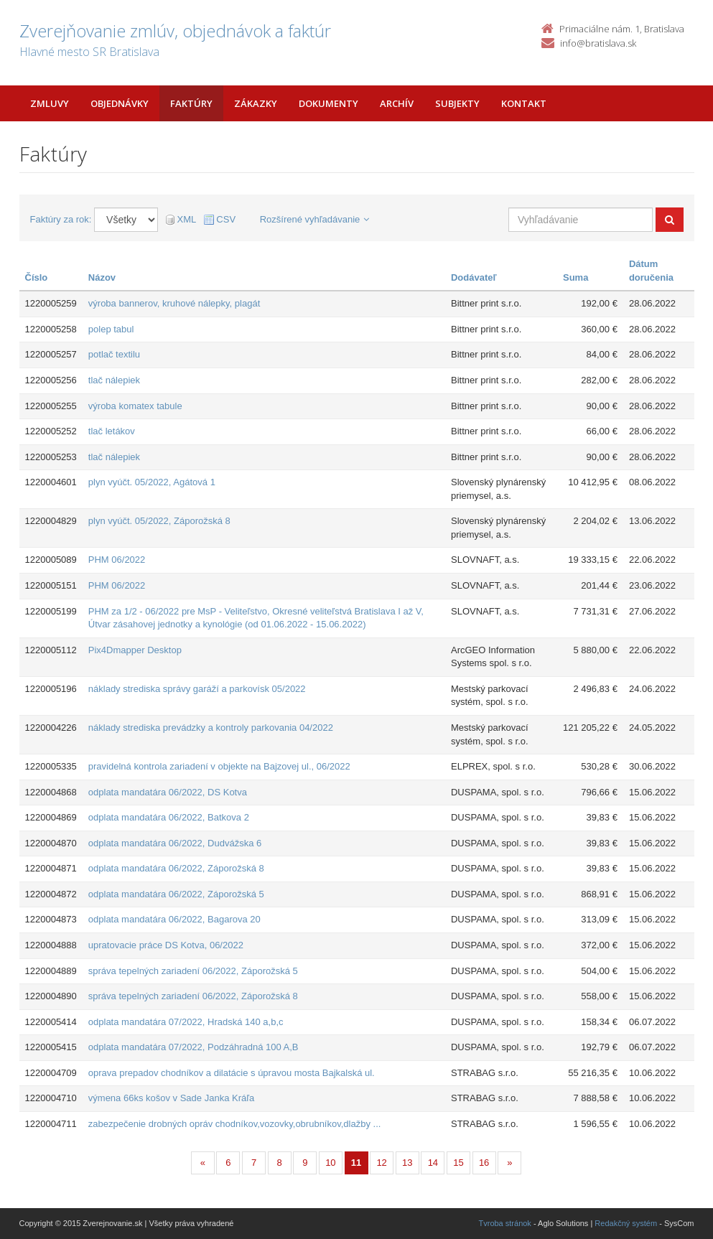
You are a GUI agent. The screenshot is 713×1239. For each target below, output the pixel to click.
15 (458, 1162)
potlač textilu (114, 354)
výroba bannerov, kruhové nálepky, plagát (174, 303)
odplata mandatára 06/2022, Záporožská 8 (176, 868)
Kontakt (523, 103)
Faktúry (191, 103)
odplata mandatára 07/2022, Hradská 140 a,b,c (186, 1021)
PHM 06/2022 (117, 559)
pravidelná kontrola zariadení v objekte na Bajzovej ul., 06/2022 (219, 766)
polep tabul (111, 329)
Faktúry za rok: (61, 219)
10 (330, 1162)
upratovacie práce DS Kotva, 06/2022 (165, 945)
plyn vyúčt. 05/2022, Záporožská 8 (159, 520)
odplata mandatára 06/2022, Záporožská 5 (176, 894)
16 (484, 1162)
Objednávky (119, 103)
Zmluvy (49, 103)
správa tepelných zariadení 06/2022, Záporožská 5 (193, 971)
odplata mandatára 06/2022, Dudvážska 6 (174, 843)
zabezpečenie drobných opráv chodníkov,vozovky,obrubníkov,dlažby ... (234, 1123)
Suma (575, 277)
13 (407, 1162)
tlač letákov (111, 431)
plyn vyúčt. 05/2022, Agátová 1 (151, 482)
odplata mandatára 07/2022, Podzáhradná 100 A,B (193, 1047)
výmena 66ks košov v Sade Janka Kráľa (171, 1098)
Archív (397, 103)
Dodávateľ (474, 277)
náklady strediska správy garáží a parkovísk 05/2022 (197, 688)
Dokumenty (328, 103)
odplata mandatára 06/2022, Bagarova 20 (174, 919)
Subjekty (457, 103)
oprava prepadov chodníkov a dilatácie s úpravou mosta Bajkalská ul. (231, 1072)
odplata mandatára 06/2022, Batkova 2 (168, 817)
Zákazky (255, 103)
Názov (102, 277)
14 (433, 1162)
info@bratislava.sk (598, 43)
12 (381, 1162)
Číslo (36, 277)
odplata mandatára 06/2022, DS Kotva (167, 792)
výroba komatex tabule (135, 406)
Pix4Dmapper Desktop (135, 650)
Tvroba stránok (505, 1223)
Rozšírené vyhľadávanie (315, 219)
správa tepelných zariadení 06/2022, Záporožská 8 (193, 996)
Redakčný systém (626, 1223)
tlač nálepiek (114, 380)
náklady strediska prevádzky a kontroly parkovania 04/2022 (210, 727)
